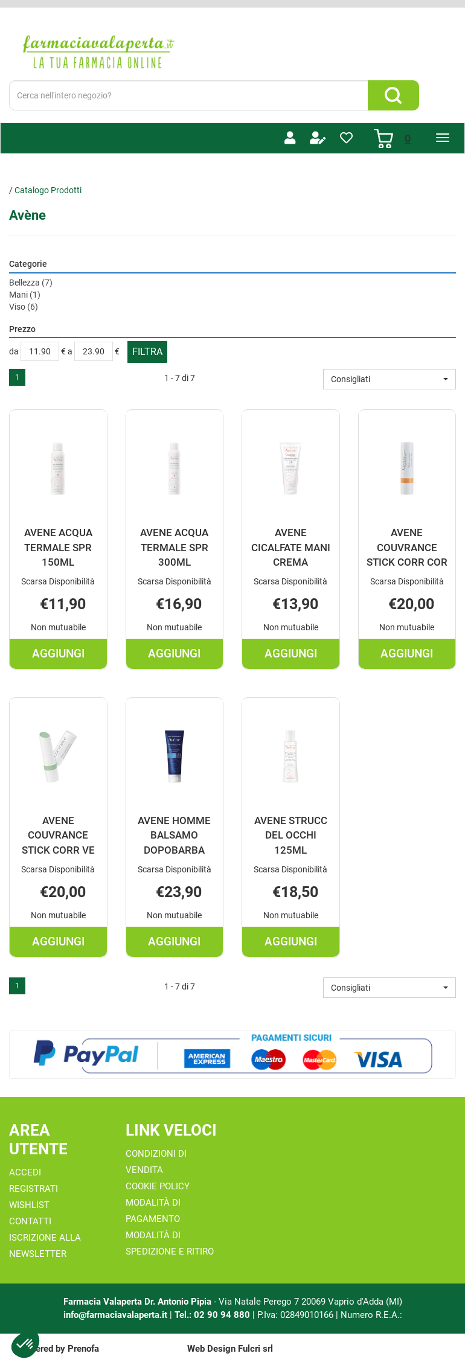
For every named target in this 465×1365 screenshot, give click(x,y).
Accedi (25, 1172)
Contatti (30, 1221)
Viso (23, 307)
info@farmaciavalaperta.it (115, 1314)
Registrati (33, 1188)
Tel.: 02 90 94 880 (213, 1314)
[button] (389, 379)
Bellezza (31, 282)
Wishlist (29, 1205)
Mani (24, 294)
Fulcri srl (255, 1348)
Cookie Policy (158, 1186)
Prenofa (83, 1348)
